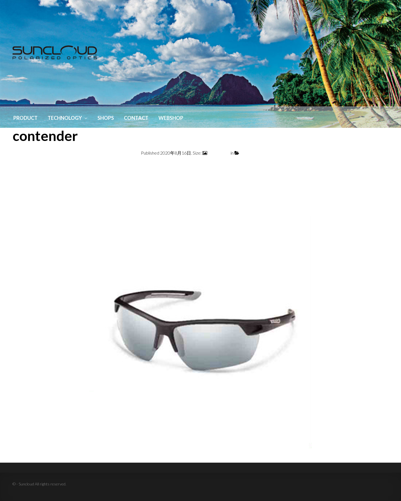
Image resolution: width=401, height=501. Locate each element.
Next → (380, 166)
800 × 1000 (219, 152)
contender (250, 152)
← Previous (24, 166)
